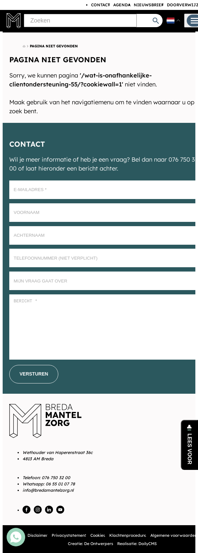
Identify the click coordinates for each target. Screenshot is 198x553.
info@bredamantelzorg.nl (48, 490)
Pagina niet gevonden (54, 46)
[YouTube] (60, 510)
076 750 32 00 (56, 477)
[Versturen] (33, 374)
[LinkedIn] (49, 510)
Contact (100, 4)
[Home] (24, 46)
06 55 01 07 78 (60, 483)
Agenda (121, 4)
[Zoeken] (80, 20)
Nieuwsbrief (149, 4)
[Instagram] (38, 510)
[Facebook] (26, 510)
